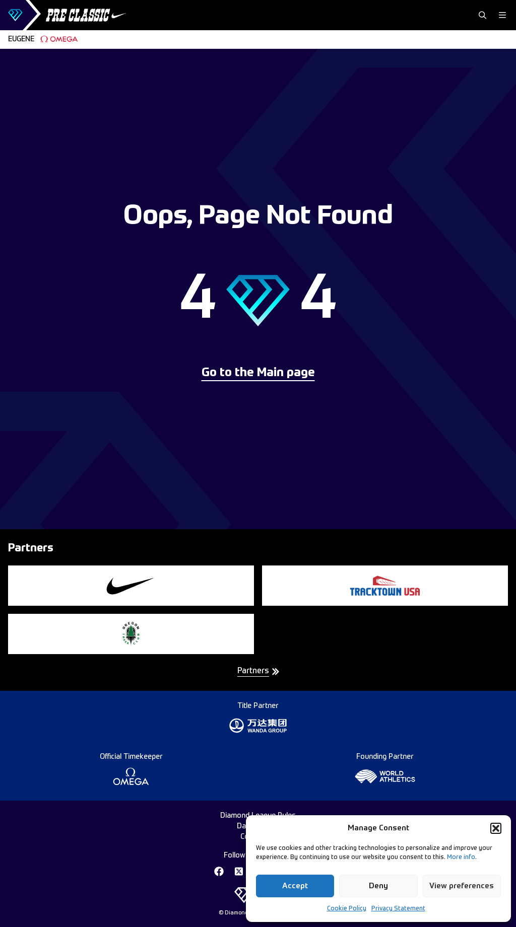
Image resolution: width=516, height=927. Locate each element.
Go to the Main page (258, 373)
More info (461, 857)
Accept (295, 886)
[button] (496, 828)
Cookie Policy (346, 909)
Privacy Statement (398, 909)
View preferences (461, 886)
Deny (378, 886)
